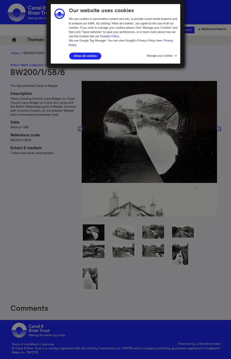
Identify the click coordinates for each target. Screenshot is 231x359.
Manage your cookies (160, 55)
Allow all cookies (85, 56)
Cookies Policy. (110, 36)
